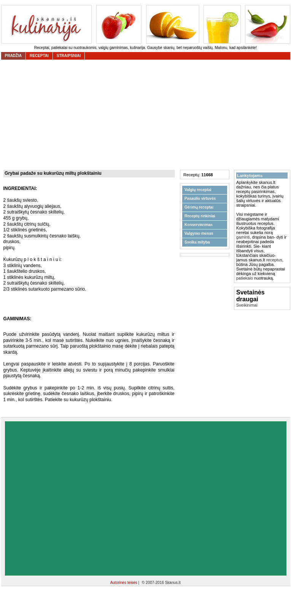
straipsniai (69, 56)
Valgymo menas (198, 233)
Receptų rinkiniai (199, 216)
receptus (274, 260)
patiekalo (244, 278)
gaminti (243, 237)
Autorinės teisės (124, 583)
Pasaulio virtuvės (200, 198)
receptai (39, 56)
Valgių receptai (197, 190)
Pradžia (13, 56)
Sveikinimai (247, 305)
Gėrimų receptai (198, 207)
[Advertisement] (77, 498)
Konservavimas (198, 225)
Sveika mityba (197, 242)
